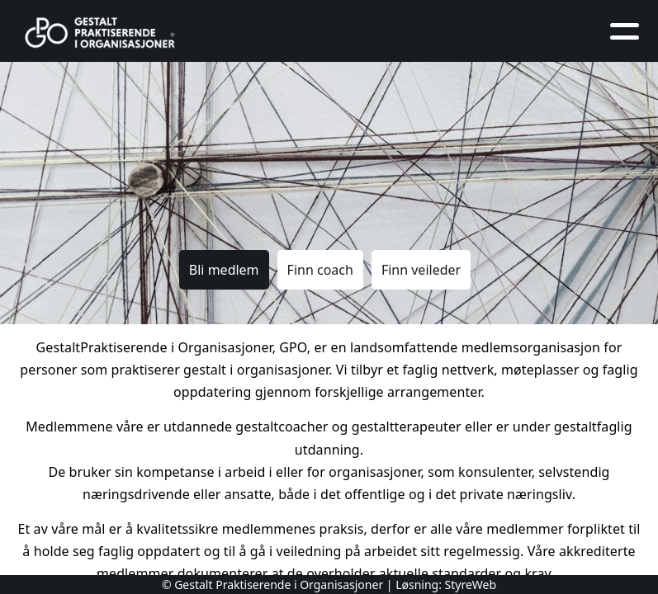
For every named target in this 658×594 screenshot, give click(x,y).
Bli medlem (224, 270)
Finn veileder (421, 270)
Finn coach (320, 270)
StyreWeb (471, 584)
